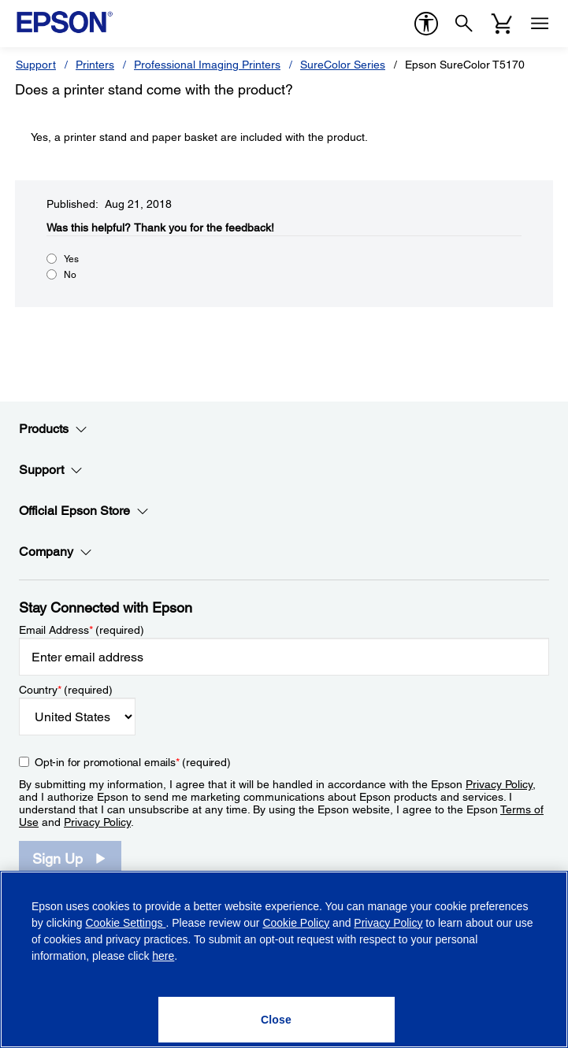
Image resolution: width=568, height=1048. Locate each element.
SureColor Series (342, 64)
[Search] (464, 23)
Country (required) (66, 689)
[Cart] (501, 23)
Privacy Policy (499, 784)
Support (36, 64)
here (163, 956)
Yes (71, 259)
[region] (284, 959)
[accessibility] (426, 23)
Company (55, 552)
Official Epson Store (84, 511)
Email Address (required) (81, 630)
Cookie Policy (295, 923)
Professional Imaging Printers (207, 64)
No (70, 274)
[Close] (276, 1019)
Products (53, 429)
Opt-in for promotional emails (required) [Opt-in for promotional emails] (133, 762)
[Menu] (539, 23)
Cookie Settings (125, 923)
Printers (95, 64)
